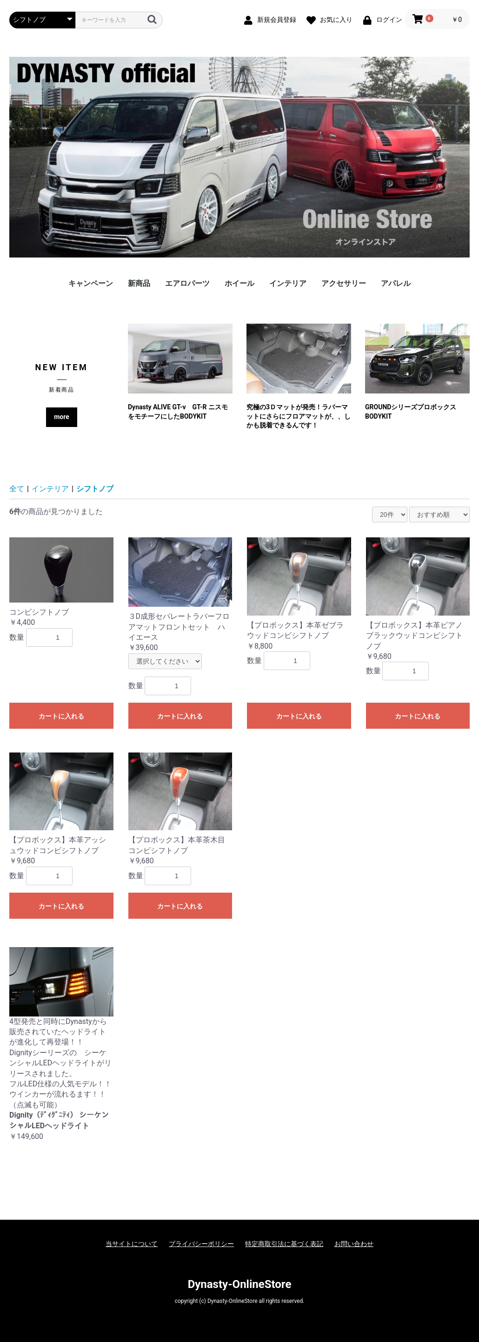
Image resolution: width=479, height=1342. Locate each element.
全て (16, 488)
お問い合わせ (353, 1243)
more (61, 416)
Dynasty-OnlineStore (240, 1284)
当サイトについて (132, 1243)
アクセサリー (343, 283)
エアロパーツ (187, 283)
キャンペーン (90, 283)
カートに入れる (61, 716)
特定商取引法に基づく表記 (284, 1243)
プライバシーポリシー (201, 1243)
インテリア (287, 283)
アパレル (396, 283)
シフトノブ (94, 488)
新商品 (139, 283)
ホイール (239, 283)
